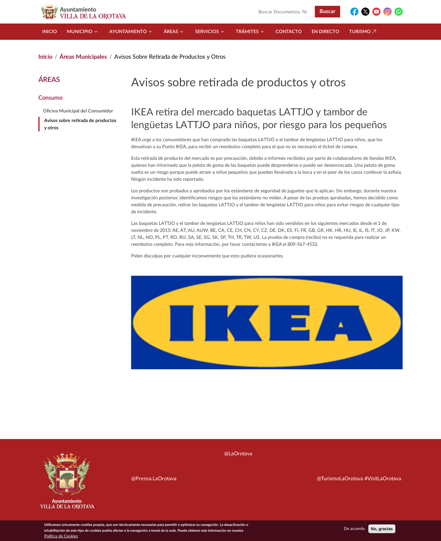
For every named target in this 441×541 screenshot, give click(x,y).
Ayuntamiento (131, 31)
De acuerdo (354, 529)
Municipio (83, 31)
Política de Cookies (61, 537)
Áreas (174, 31)
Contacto (289, 31)
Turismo (363, 31)
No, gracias (382, 529)
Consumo (50, 98)
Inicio (49, 31)
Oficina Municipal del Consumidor (78, 111)
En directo (325, 31)
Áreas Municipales (83, 57)
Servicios (210, 31)
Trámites (251, 31)
